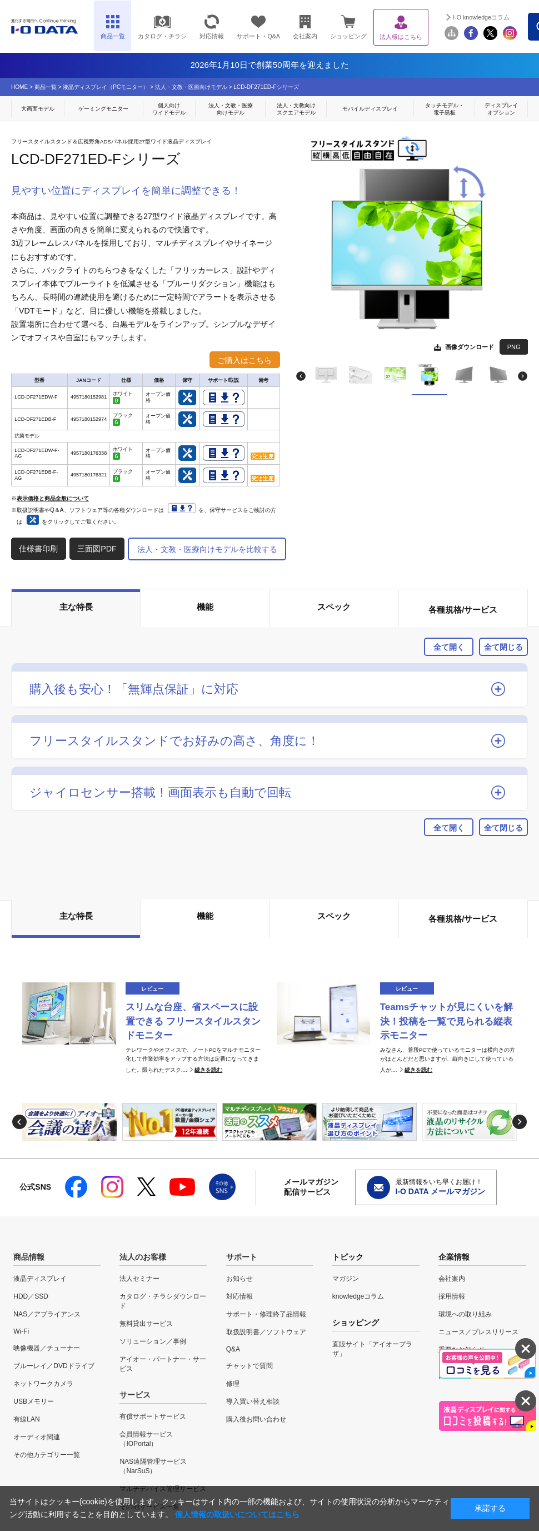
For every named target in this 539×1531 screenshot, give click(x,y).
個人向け (169, 109)
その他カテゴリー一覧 (46, 1455)
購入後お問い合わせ (256, 1419)
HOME (19, 87)
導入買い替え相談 (253, 1401)
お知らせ (239, 1279)
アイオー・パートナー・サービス (162, 1364)
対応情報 (211, 26)
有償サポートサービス (152, 1416)
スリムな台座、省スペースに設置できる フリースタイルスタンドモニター (193, 1021)
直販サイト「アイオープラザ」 (372, 1349)
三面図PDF (97, 548)
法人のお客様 (142, 1256)
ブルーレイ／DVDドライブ (53, 1366)
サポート (241, 1256)
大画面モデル (37, 109)
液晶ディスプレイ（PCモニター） (105, 87)
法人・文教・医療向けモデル (191, 87)
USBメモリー (33, 1401)
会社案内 (305, 26)
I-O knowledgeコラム (481, 17)
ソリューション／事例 (152, 1341)
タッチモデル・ (444, 109)
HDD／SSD (30, 1296)
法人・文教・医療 (230, 109)
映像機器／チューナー (46, 1348)
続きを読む (208, 1070)
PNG (514, 347)
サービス (135, 1394)
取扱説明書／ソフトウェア (266, 1332)
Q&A (233, 1349)
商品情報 (28, 1256)
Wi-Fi (21, 1331)
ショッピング (348, 26)
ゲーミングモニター (103, 109)
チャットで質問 (249, 1366)
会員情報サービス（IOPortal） (146, 1439)
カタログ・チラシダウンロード (162, 1301)
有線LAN (26, 1419)
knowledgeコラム (358, 1296)
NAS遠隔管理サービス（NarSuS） (153, 1466)
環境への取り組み (465, 1314)
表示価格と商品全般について (53, 498)
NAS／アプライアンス (47, 1314)
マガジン (345, 1279)
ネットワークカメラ (43, 1384)
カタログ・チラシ (162, 26)
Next (522, 376)
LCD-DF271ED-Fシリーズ (265, 87)
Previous (301, 376)
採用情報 (451, 1296)
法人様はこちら (401, 27)
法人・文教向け (296, 109)
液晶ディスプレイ (40, 1279)
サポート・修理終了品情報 (266, 1314)
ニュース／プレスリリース (478, 1332)
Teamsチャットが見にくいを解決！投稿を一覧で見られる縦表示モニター (446, 1021)
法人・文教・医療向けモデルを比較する (207, 549)
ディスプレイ (501, 109)
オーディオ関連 (36, 1437)
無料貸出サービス (146, 1324)
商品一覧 (45, 87)
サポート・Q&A (258, 26)
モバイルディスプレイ (370, 109)
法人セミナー (139, 1279)
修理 (232, 1384)
